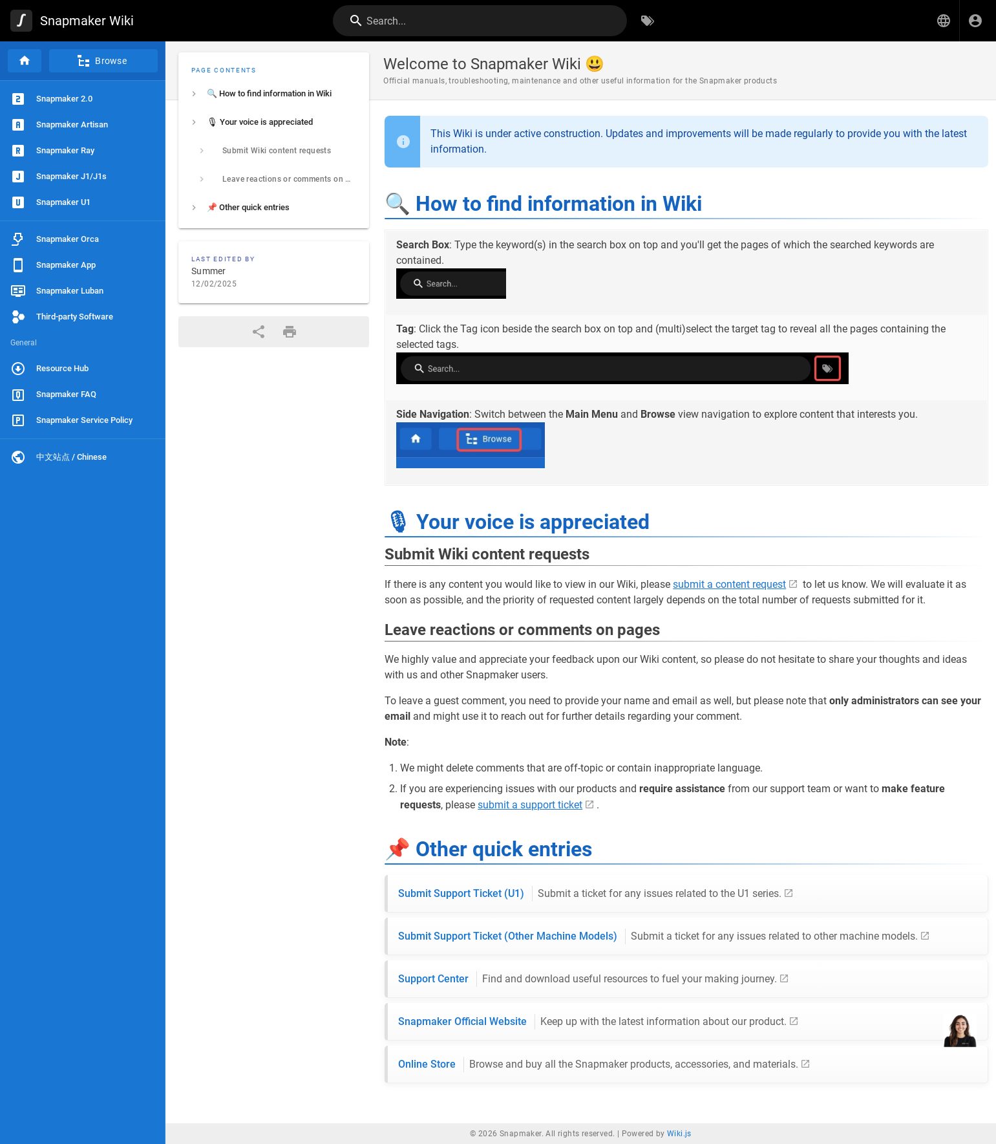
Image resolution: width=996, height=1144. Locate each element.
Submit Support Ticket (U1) (589, 893)
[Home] (24, 60)
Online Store (598, 1064)
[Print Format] (289, 331)
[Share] (258, 331)
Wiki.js (679, 1133)
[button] (943, 20)
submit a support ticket (530, 805)
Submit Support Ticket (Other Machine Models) (658, 936)
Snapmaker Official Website (592, 1022)
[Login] (975, 20)
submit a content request (729, 584)
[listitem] (274, 94)
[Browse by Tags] (647, 20)
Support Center (587, 979)
